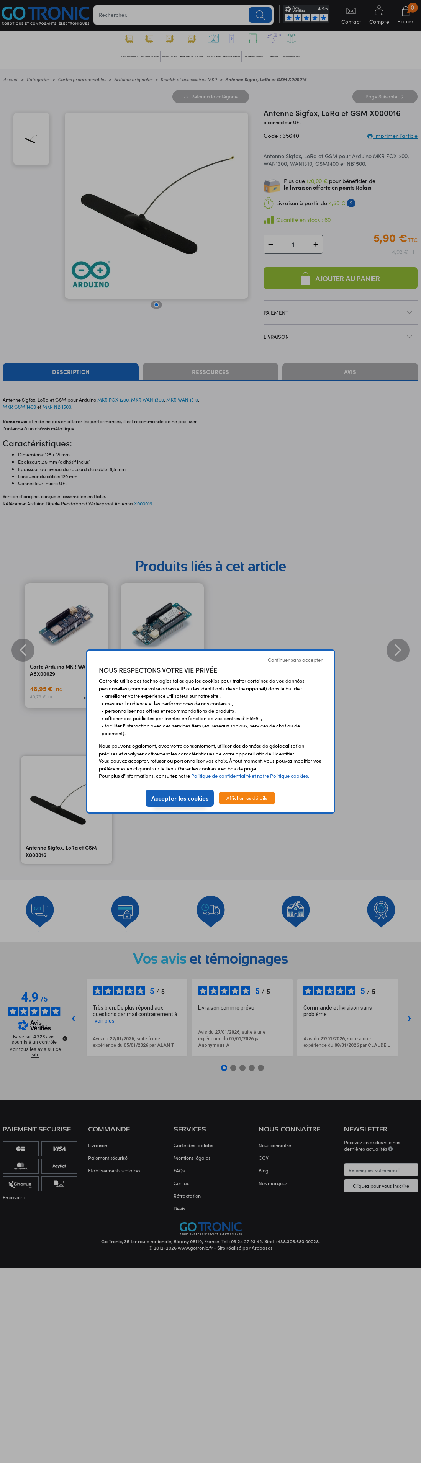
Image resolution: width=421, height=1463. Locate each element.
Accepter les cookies (179, 798)
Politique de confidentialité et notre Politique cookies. (250, 775)
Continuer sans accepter (295, 659)
